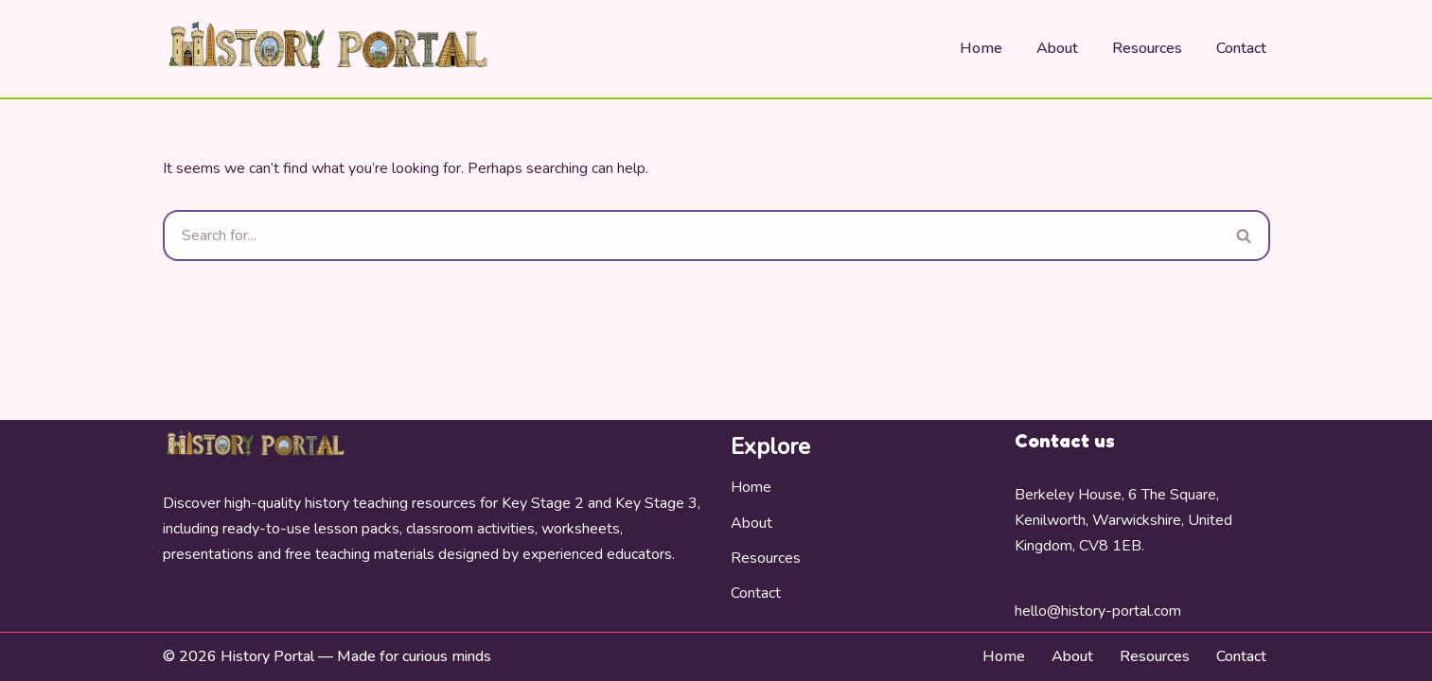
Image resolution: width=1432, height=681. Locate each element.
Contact (1241, 48)
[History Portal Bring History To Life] (328, 48)
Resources (1147, 48)
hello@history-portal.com (1098, 611)
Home (981, 48)
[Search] (691, 235)
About (1057, 48)
